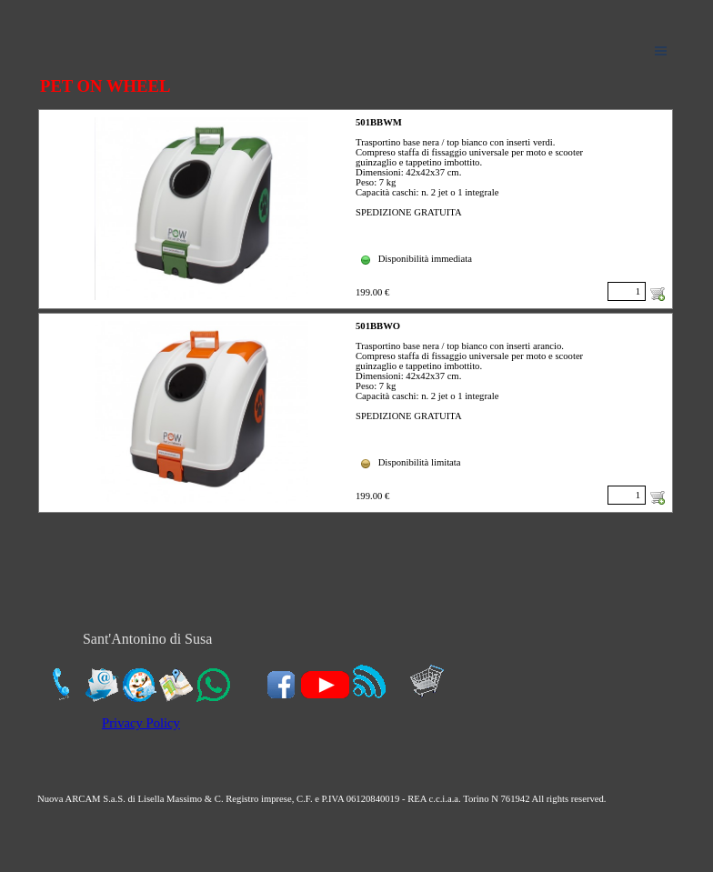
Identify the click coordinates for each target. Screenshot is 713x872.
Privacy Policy (141, 723)
